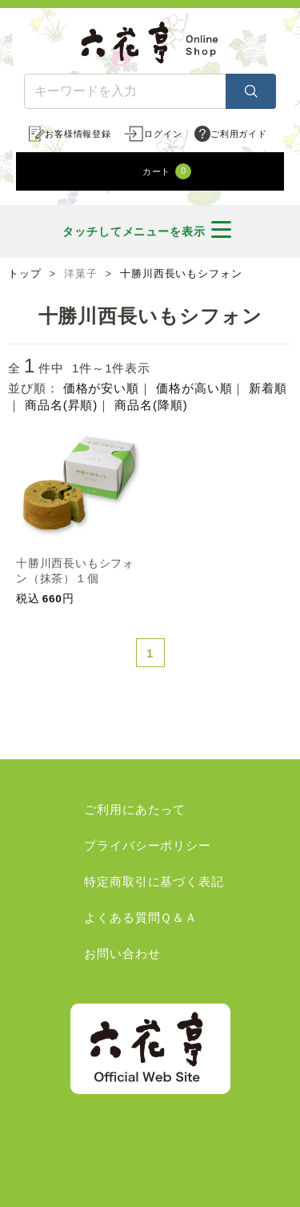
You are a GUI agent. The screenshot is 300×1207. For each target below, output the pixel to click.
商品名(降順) (150, 405)
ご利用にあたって (135, 809)
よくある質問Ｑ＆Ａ (141, 917)
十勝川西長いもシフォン (181, 274)
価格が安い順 (101, 388)
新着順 (268, 388)
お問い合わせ (122, 953)
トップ (25, 274)
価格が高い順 (194, 388)
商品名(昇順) (61, 405)
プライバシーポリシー (147, 845)
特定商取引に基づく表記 (154, 881)
